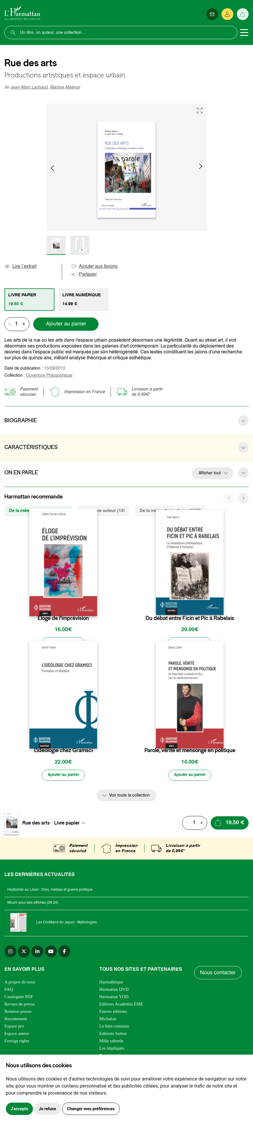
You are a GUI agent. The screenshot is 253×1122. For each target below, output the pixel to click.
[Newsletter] (212, 14)
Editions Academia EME (121, 1005)
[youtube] (51, 952)
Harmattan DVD (114, 990)
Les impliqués (111, 1049)
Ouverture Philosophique (49, 375)
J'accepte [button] (19, 1108)
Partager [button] (84, 274)
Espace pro (14, 1027)
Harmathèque (111, 982)
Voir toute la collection (129, 796)
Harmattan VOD (114, 997)
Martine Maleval (65, 87)
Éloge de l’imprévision (63, 618)
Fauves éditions (113, 1012)
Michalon (107, 1019)
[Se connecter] (227, 14)
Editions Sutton (113, 1034)
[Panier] (243, 14)
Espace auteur (16, 1034)
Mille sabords (111, 1041)
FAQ (8, 990)
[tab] (29, 299)
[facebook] (64, 952)
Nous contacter (218, 973)
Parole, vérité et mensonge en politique (189, 750)
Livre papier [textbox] (67, 823)
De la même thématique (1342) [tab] (170, 510)
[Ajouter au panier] (63, 643)
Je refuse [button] (47, 1108)
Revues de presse (19, 1005)
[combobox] (71, 823)
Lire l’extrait (20, 266)
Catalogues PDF (18, 997)
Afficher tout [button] (210, 473)
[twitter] (24, 952)
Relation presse (17, 1012)
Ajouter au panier (66, 324)
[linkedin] (37, 952)
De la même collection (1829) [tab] (38, 510)
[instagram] (10, 952)
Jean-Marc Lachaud (29, 87)
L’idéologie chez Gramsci (63, 750)
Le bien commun (114, 1027)
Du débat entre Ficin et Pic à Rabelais (190, 618)
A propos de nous (19, 982)
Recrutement (15, 1019)
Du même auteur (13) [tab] (103, 510)
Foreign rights (16, 1041)
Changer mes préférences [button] (91, 1108)
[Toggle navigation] (244, 32)
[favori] (93, 606)
